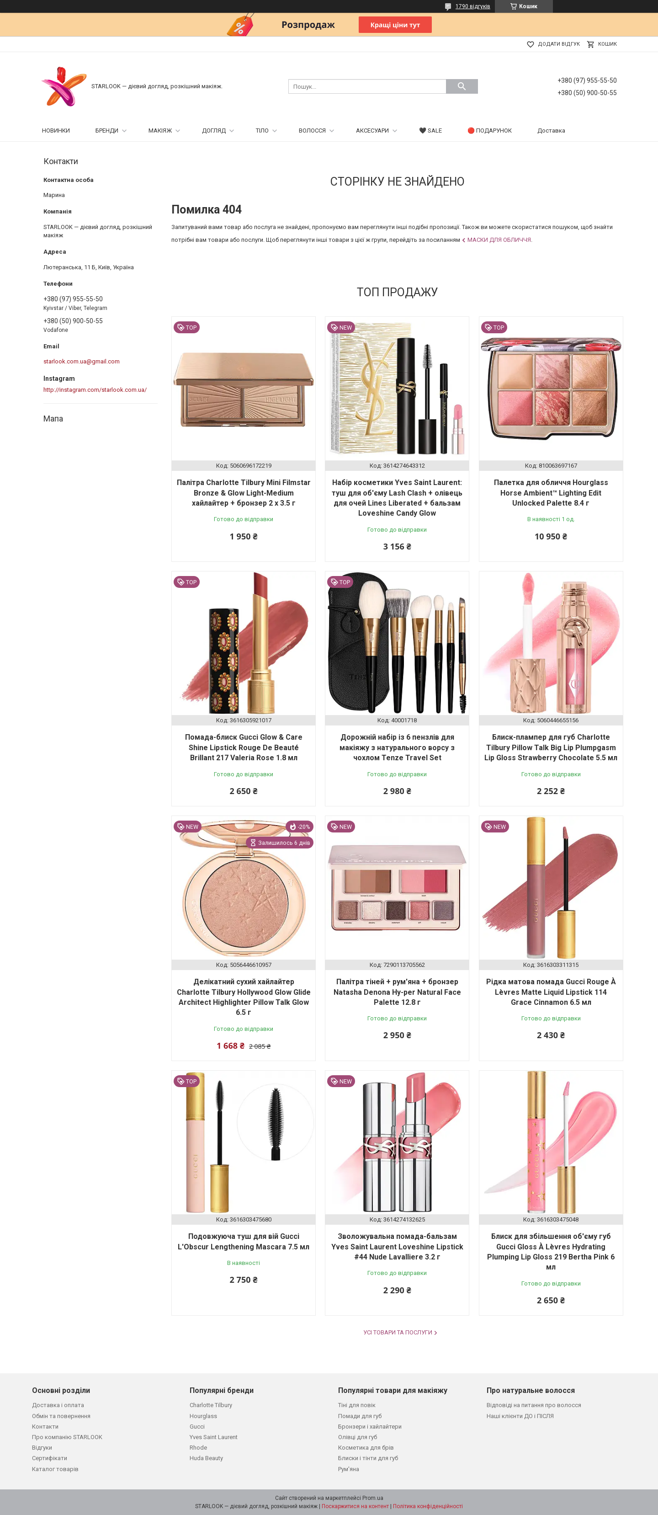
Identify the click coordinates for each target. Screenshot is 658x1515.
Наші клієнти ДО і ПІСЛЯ (520, 1416)
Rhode (198, 1447)
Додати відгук (559, 44)
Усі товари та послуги (397, 1332)
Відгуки (42, 1447)
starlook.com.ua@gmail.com (81, 361)
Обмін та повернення (61, 1416)
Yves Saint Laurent (214, 1437)
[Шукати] (462, 86)
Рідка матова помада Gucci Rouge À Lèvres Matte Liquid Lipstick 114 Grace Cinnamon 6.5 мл (551, 992)
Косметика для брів (366, 1447)
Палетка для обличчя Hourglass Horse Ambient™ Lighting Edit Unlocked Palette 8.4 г (551, 492)
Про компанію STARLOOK (67, 1437)
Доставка (551, 130)
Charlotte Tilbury (211, 1405)
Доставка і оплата (58, 1405)
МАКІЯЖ (160, 130)
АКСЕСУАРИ (372, 130)
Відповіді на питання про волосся (534, 1405)
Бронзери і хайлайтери (370, 1426)
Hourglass (203, 1416)
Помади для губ (360, 1416)
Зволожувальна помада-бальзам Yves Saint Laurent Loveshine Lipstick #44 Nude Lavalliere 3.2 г (397, 1246)
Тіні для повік (357, 1405)
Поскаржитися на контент (355, 1506)
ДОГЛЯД (214, 130)
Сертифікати (49, 1458)
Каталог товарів (55, 1469)
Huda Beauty (206, 1458)
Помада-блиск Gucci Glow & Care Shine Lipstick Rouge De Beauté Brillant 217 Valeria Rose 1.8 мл (243, 747)
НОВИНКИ (56, 130)
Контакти (45, 1426)
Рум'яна (348, 1469)
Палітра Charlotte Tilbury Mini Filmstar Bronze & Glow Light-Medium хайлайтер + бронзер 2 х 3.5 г (244, 492)
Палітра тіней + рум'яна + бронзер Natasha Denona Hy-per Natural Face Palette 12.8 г (397, 992)
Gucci (197, 1426)
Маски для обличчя (499, 239)
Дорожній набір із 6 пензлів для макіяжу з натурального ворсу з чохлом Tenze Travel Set (397, 747)
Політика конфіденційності (428, 1506)
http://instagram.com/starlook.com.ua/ (95, 389)
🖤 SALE (430, 130)
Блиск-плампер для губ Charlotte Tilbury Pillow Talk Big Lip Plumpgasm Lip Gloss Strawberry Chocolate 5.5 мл (550, 747)
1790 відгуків (473, 6)
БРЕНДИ (107, 130)
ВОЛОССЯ (312, 130)
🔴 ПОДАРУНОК (489, 130)
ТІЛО (262, 130)
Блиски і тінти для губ (368, 1458)
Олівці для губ (357, 1437)
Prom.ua (372, 1498)
